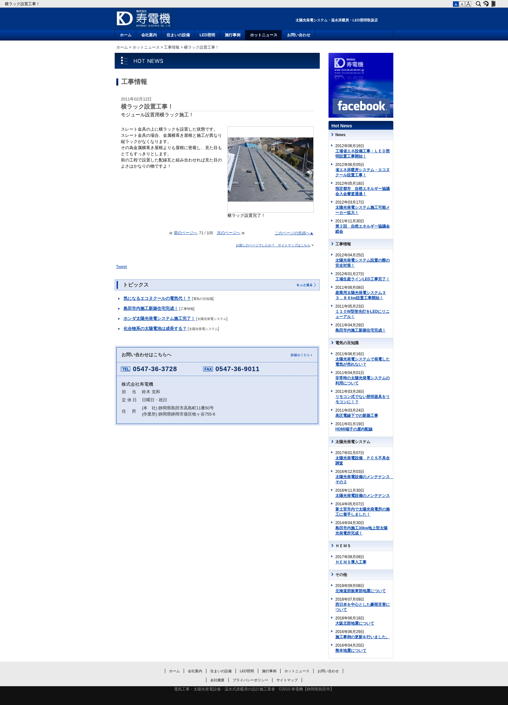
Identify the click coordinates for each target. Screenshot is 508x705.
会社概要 (217, 680)
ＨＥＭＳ (343, 546)
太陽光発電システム (211, 319)
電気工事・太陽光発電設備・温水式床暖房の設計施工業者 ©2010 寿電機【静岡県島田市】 (254, 689)
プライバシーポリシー (250, 680)
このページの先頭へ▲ (294, 233)
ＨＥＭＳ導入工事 (350, 562)
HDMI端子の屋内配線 (354, 429)
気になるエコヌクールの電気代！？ (157, 298)
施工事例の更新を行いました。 (362, 637)
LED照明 (207, 35)
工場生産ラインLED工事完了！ (362, 279)
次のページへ (228, 232)
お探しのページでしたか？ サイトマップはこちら (273, 245)
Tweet (121, 266)
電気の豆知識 (203, 298)
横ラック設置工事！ (23, 4)
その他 (341, 574)
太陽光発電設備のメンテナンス (362, 495)
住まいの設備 (178, 35)
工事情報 (171, 47)
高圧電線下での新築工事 (356, 415)
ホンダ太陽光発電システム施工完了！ (159, 318)
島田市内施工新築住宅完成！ (150, 308)
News (340, 135)
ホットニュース (263, 35)
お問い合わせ (298, 35)
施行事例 (232, 35)
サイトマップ (287, 680)
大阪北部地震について (354, 623)
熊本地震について (350, 650)
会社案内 (149, 35)
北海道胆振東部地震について (360, 591)
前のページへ (185, 232)
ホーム (126, 35)
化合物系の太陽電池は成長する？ (155, 328)
